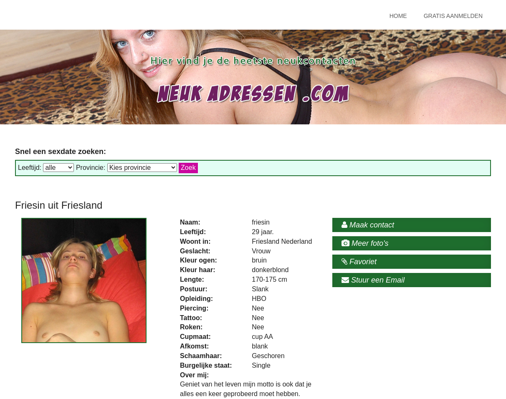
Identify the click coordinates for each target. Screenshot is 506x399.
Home (398, 16)
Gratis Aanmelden (453, 16)
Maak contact (368, 225)
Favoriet (359, 262)
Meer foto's (365, 243)
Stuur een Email (373, 280)
